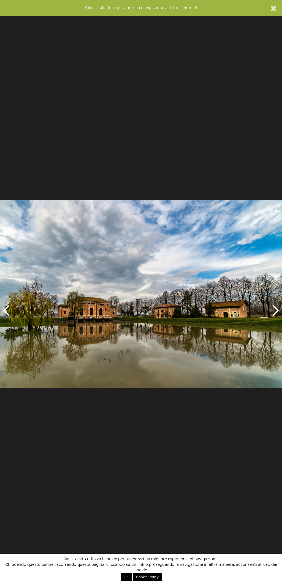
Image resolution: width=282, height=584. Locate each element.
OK (126, 577)
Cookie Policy (147, 577)
